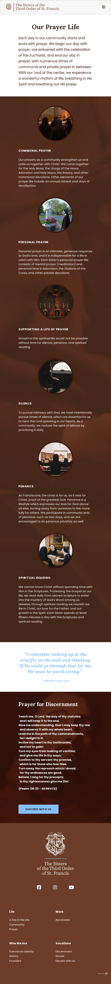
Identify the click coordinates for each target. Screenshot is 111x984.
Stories (60, 956)
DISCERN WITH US (38, 809)
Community (16, 924)
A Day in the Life (19, 920)
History (13, 956)
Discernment (64, 951)
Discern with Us (65, 961)
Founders (15, 961)
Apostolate (63, 920)
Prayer (13, 929)
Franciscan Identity (21, 951)
